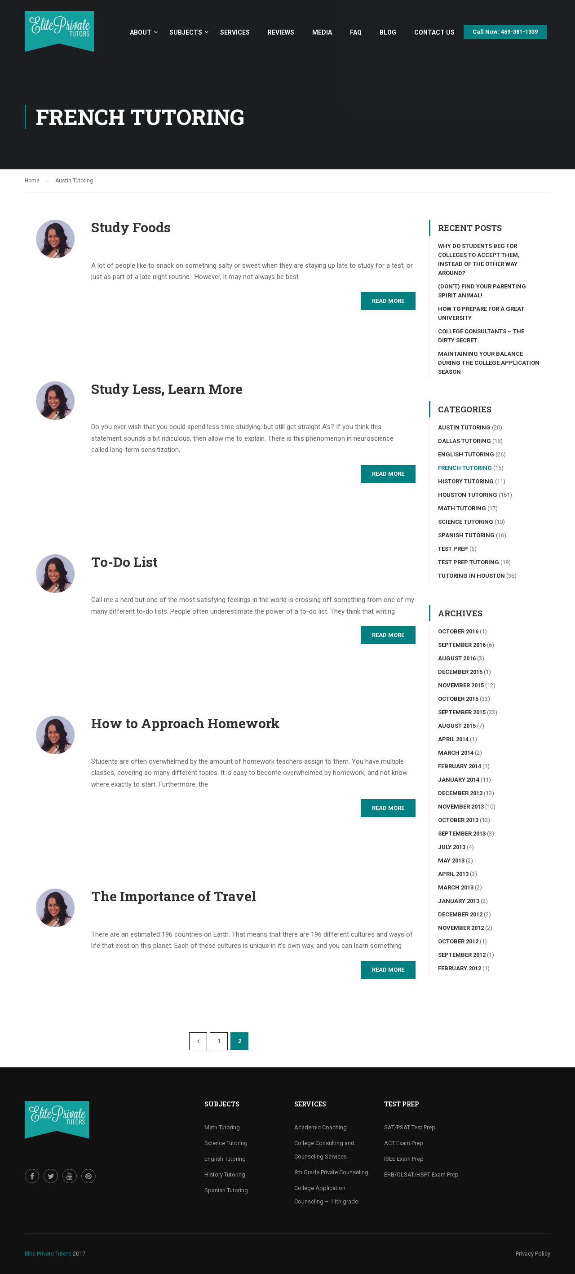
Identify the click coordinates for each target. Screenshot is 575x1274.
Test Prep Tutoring (468, 562)
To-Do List (124, 562)
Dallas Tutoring (464, 441)
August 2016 (457, 658)
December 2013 (460, 793)
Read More (388, 300)
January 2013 (458, 901)
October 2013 (458, 820)
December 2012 (460, 914)
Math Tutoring (462, 508)
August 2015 (457, 725)
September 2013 (462, 833)
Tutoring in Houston (471, 575)
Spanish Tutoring (466, 535)
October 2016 (458, 631)
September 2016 (462, 644)
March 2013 (455, 887)
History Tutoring (466, 481)
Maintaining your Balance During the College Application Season (489, 362)
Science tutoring (465, 521)
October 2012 (458, 941)
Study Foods (131, 227)
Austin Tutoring (464, 427)
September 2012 (462, 954)
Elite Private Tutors (48, 1253)
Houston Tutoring (467, 494)
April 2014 (453, 739)
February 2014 (459, 766)
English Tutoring (466, 454)
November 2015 (461, 685)
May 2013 (451, 860)
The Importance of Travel (173, 896)
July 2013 (451, 847)
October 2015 (458, 698)
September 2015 (462, 712)
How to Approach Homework (185, 723)
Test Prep (453, 548)
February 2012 (459, 968)
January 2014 (458, 779)
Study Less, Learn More (167, 389)
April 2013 (453, 874)
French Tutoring (465, 467)
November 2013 (461, 806)
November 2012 (461, 928)
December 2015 (460, 671)
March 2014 (455, 752)
